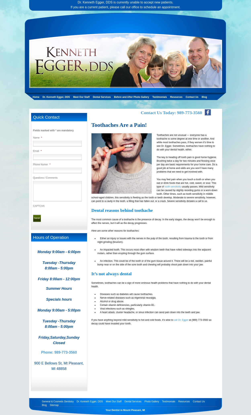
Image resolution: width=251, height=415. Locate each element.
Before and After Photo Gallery (131, 97)
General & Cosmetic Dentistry (58, 401)
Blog (204, 97)
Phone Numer (42, 164)
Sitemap (54, 405)
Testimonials (159, 97)
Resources (176, 97)
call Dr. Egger (181, 320)
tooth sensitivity (173, 186)
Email (37, 151)
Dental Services (102, 97)
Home (36, 97)
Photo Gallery (151, 401)
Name (37, 137)
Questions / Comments (45, 177)
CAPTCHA (39, 206)
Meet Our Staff (81, 97)
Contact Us (192, 97)
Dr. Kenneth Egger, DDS (56, 97)
